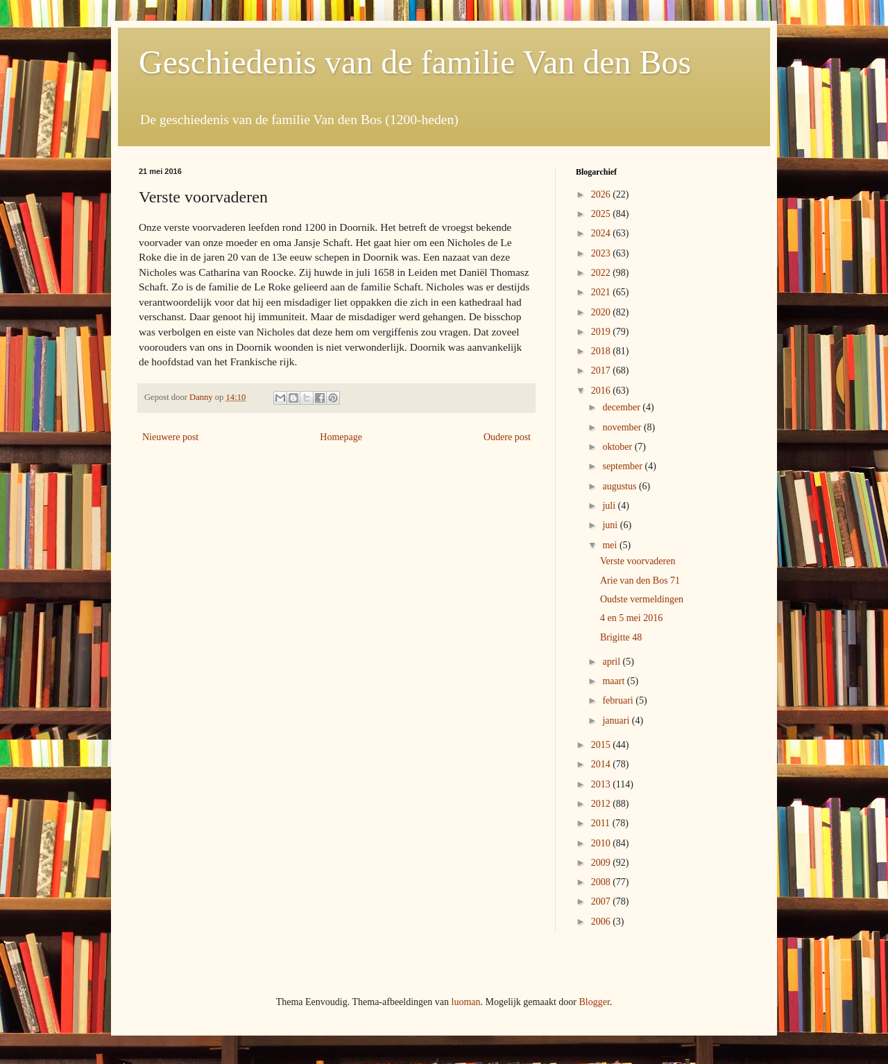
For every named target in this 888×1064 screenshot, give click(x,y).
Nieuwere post (170, 437)
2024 (602, 233)
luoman (466, 1002)
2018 (602, 351)
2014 (602, 764)
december (622, 407)
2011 (602, 823)
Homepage (341, 437)
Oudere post (507, 437)
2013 (602, 784)
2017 (602, 370)
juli (609, 505)
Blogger (594, 1002)
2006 (602, 921)
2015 (602, 745)
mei (611, 545)
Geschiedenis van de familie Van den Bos (415, 62)
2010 (602, 843)
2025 (602, 214)
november (622, 427)
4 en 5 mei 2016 (631, 618)
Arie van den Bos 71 (640, 580)
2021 (602, 292)
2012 (602, 804)
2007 (602, 901)
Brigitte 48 (621, 637)
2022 (602, 273)
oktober (618, 447)
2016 (602, 390)
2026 (602, 194)
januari (616, 720)
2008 (602, 882)
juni (611, 525)
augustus (620, 486)
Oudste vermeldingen (641, 599)
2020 (602, 312)
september (623, 466)
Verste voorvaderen (637, 561)
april (612, 661)
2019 (602, 331)
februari (618, 700)
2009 (602, 862)
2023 (602, 253)
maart (614, 681)
